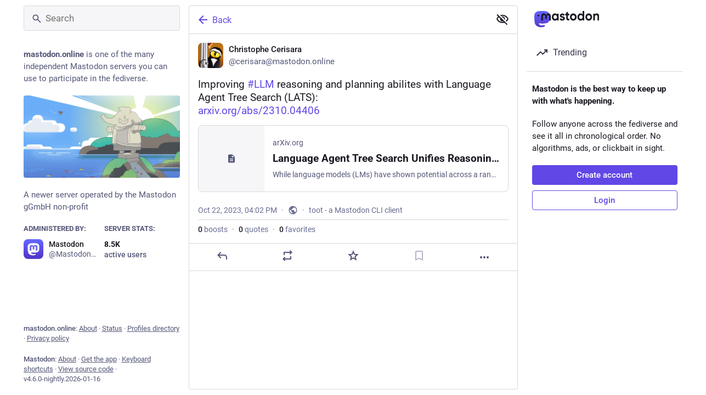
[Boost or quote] (287, 255)
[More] (484, 257)
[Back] (338, 19)
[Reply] (221, 255)
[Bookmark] (418, 255)
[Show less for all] (502, 19)
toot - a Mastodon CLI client (356, 210)
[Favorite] (352, 255)
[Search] (102, 18)
